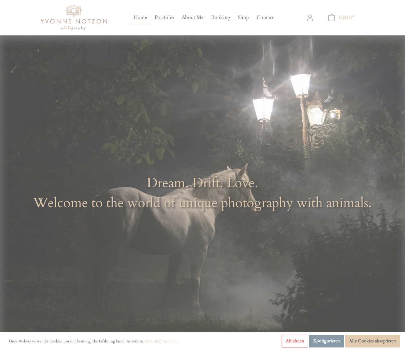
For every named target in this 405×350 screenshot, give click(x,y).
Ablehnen (295, 341)
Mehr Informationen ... (163, 341)
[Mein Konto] (310, 17)
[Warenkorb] (341, 17)
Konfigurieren (326, 341)
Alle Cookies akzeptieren (372, 341)
